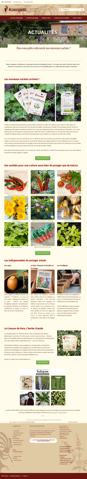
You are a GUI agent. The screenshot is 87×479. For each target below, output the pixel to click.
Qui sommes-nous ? (18, 433)
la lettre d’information (59, 412)
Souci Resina (16, 221)
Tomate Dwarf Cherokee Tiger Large (69, 195)
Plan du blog (4, 476)
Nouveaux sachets (74, 422)
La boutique (16, 430)
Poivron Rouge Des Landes (16, 195)
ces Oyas (23, 297)
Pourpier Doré (69, 247)
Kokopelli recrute (17, 444)
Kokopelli (58, 420)
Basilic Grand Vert (16, 247)
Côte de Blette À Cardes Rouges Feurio (43, 195)
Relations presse (17, 442)
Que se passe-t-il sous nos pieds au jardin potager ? (21, 422)
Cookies (25, 476)
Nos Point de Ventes (18, 440)
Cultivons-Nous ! (17, 460)
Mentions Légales (15, 476)
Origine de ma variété (43, 158)
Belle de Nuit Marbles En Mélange (42, 221)
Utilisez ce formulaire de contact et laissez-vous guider (44, 440)
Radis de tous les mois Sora (42, 247)
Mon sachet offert (43, 362)
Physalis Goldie (69, 221)
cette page (62, 433)
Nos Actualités (44, 420)
